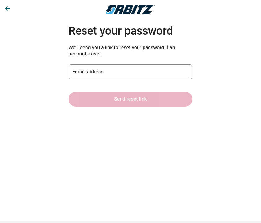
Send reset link (130, 99)
